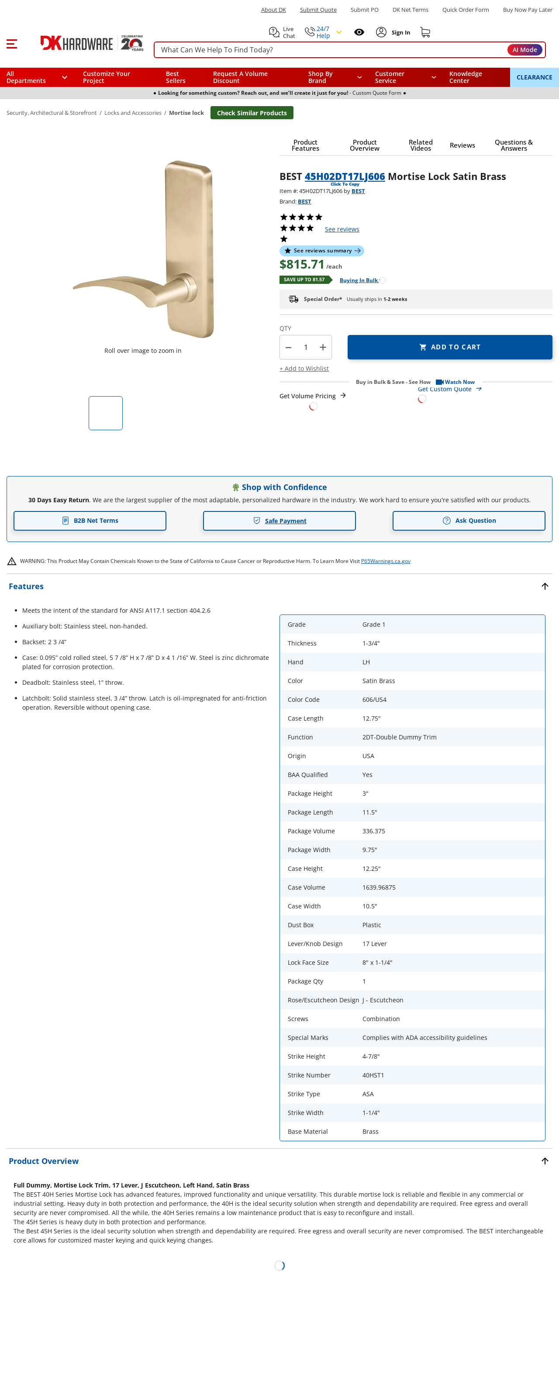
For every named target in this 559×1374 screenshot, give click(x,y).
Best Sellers (176, 77)
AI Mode (525, 49)
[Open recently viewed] (359, 32)
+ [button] (323, 347)
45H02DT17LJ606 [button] (345, 176)
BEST (358, 191)
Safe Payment (280, 521)
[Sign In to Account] (400, 32)
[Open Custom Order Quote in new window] (485, 393)
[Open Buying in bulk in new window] (359, 279)
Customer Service (389, 77)
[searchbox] (349, 50)
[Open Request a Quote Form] (313, 401)
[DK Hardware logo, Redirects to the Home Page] (82, 43)
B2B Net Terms (90, 520)
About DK (273, 10)
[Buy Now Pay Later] (527, 9)
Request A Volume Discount (240, 77)
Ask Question (469, 520)
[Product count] (305, 347)
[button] (12, 42)
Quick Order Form (465, 10)
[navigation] (406, 77)
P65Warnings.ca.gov (386, 561)
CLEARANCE (534, 77)
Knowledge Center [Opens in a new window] (465, 77)
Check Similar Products (252, 113)
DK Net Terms (410, 10)
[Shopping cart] (425, 32)
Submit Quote (318, 10)
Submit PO (365, 10)
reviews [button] (342, 229)
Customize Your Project (106, 77)
